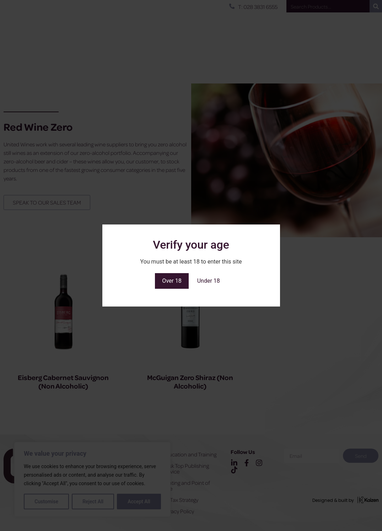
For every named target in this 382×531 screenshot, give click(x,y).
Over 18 (172, 280)
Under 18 (208, 280)
